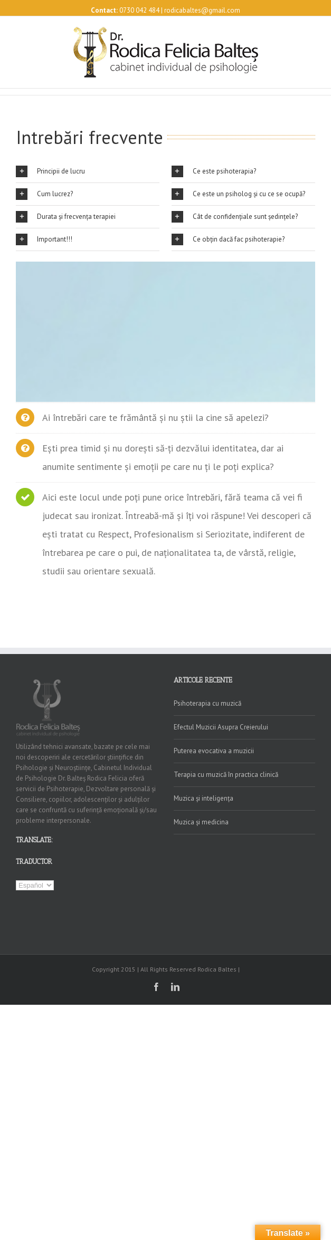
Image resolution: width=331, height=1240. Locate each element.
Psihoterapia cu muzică (207, 703)
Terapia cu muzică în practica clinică (226, 774)
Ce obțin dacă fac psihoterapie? (228, 239)
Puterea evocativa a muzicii (214, 750)
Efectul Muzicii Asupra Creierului (221, 727)
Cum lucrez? (44, 194)
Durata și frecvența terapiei (66, 217)
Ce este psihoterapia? (214, 171)
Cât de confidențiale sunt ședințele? (235, 217)
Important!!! (44, 239)
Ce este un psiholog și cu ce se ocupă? (238, 194)
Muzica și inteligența (203, 798)
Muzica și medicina (201, 822)
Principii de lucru (50, 171)
